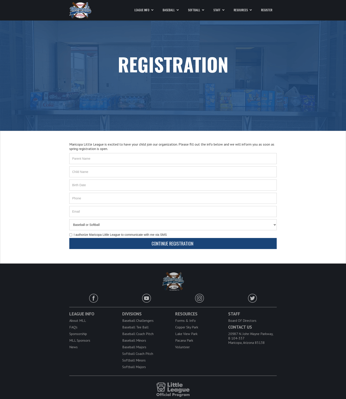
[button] (144, 10)
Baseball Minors (134, 340)
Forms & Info (185, 320)
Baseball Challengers (138, 320)
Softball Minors (134, 360)
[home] (80, 10)
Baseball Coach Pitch (138, 334)
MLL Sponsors (79, 340)
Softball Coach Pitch (137, 353)
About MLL (77, 320)
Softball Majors (134, 367)
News (73, 347)
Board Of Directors (242, 320)
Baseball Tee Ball (135, 327)
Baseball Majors (134, 347)
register (266, 9)
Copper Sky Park (186, 327)
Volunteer (182, 347)
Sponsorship (78, 334)
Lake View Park (186, 334)
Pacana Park (184, 340)
